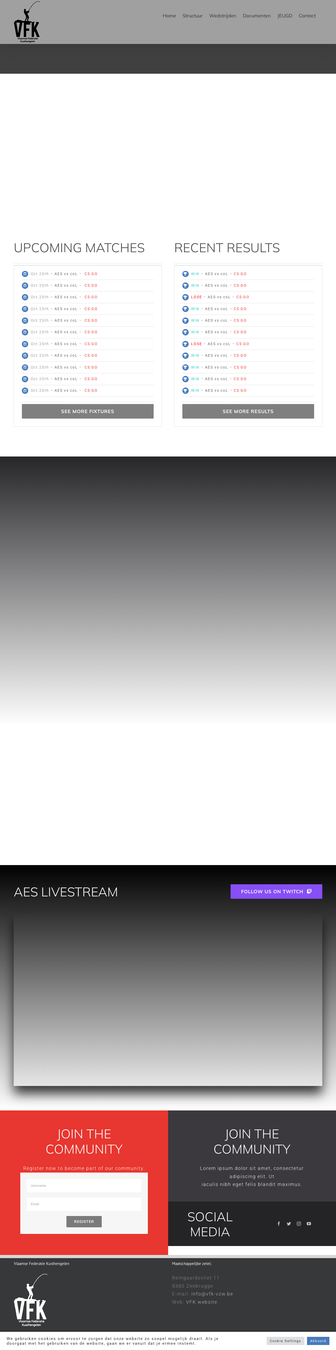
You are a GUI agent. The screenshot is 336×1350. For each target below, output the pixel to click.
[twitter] (289, 1224)
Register (84, 1221)
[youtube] (309, 1224)
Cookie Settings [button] (285, 1341)
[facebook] (279, 1224)
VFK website (201, 1302)
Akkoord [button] (318, 1341)
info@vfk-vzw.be (212, 1294)
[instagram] (299, 1224)
